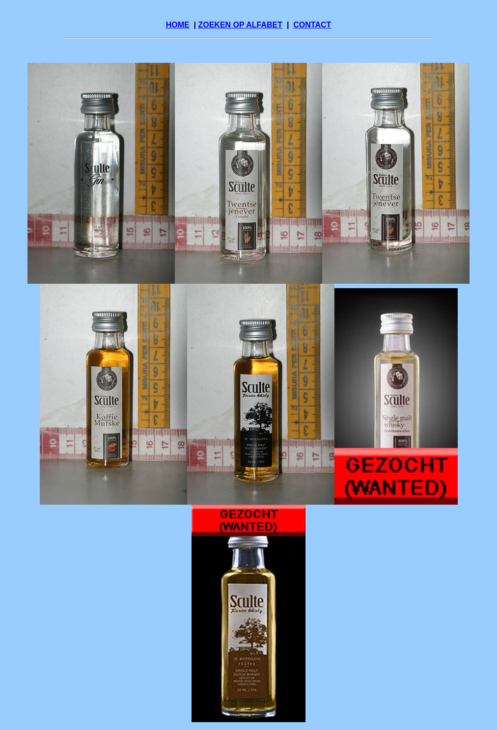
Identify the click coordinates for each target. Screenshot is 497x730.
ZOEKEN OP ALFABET (240, 25)
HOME (178, 25)
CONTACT (312, 25)
